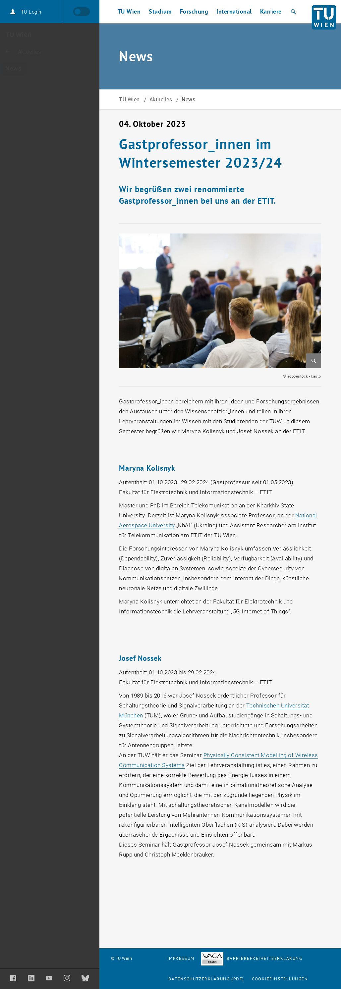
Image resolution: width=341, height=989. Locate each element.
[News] (49, 68)
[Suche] (292, 11)
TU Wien (130, 99)
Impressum (181, 958)
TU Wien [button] (129, 11)
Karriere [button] (271, 11)
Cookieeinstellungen (280, 979)
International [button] (234, 11)
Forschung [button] (194, 11)
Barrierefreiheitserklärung (252, 958)
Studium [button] (160, 11)
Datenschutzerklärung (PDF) (206, 979)
